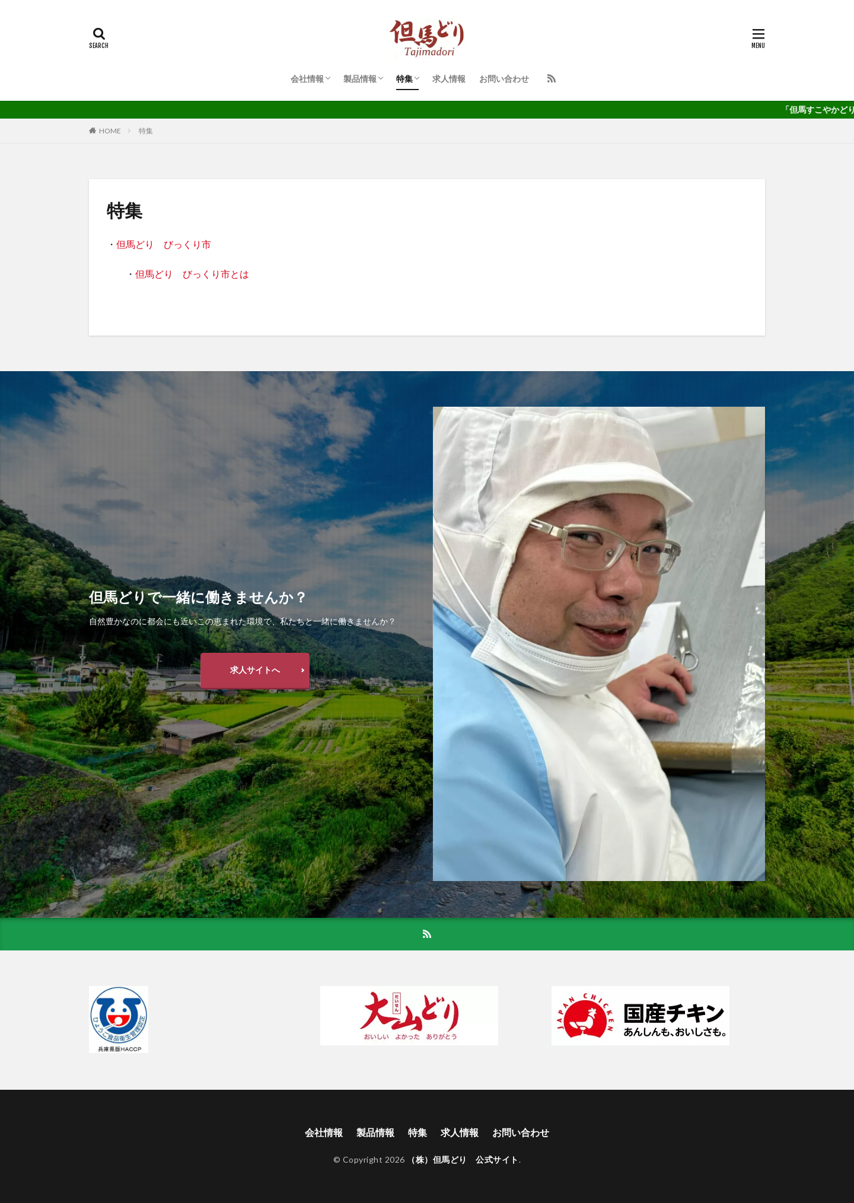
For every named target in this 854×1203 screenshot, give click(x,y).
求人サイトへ (255, 670)
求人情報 (449, 79)
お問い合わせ (504, 79)
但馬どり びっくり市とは (192, 273)
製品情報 (360, 79)
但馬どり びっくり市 (163, 244)
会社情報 (307, 79)
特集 (404, 79)
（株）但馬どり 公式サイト (463, 1159)
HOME (110, 130)
